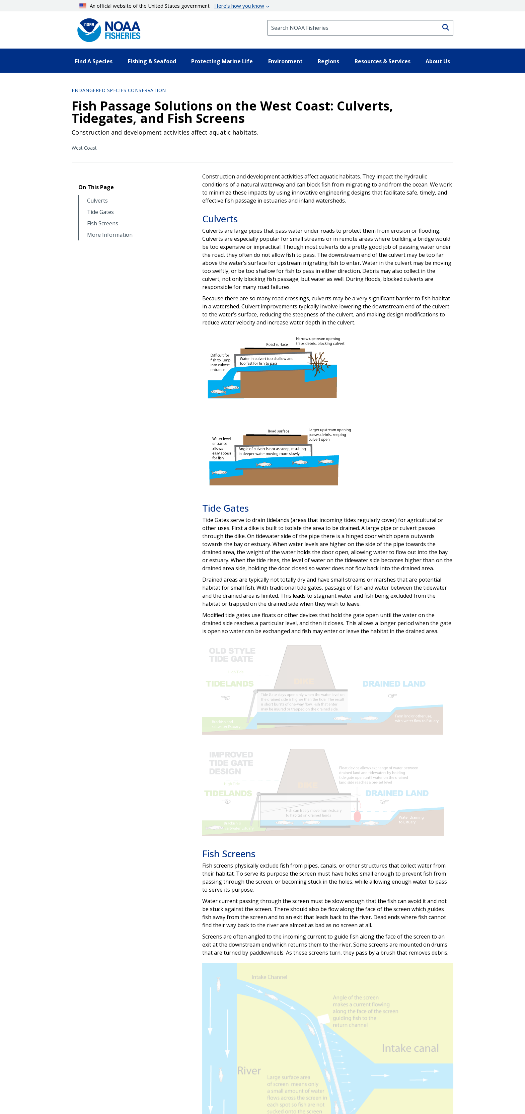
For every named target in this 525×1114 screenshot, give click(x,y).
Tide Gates (100, 212)
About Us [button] (438, 61)
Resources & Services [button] (382, 61)
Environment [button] (285, 61)
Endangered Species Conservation (119, 90)
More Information (110, 235)
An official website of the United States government (172, 6)
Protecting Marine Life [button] (222, 61)
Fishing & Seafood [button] (152, 61)
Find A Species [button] (93, 61)
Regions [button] (328, 61)
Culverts (97, 201)
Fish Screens (102, 223)
